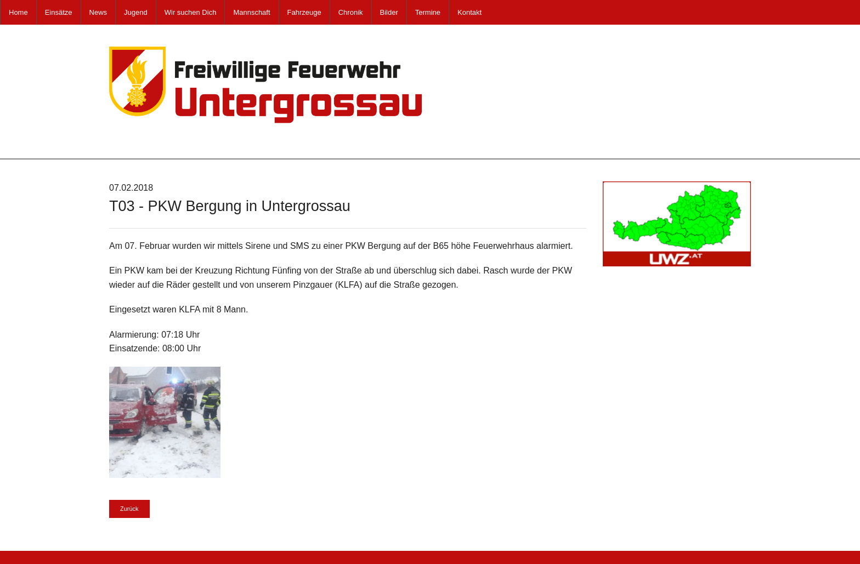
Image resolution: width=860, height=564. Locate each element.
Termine (427, 12)
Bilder (389, 12)
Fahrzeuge (304, 12)
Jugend (136, 12)
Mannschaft (251, 12)
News (98, 12)
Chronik (350, 12)
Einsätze (58, 12)
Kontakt (469, 12)
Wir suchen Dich (191, 12)
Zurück (129, 508)
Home (18, 12)
